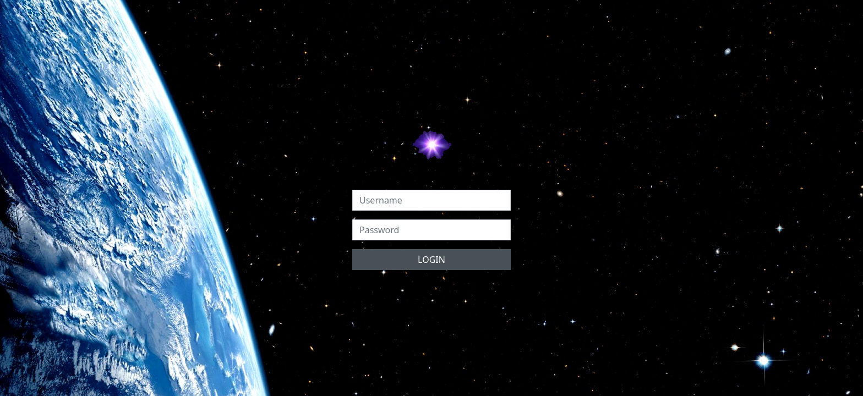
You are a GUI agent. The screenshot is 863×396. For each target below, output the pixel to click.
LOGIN (431, 260)
